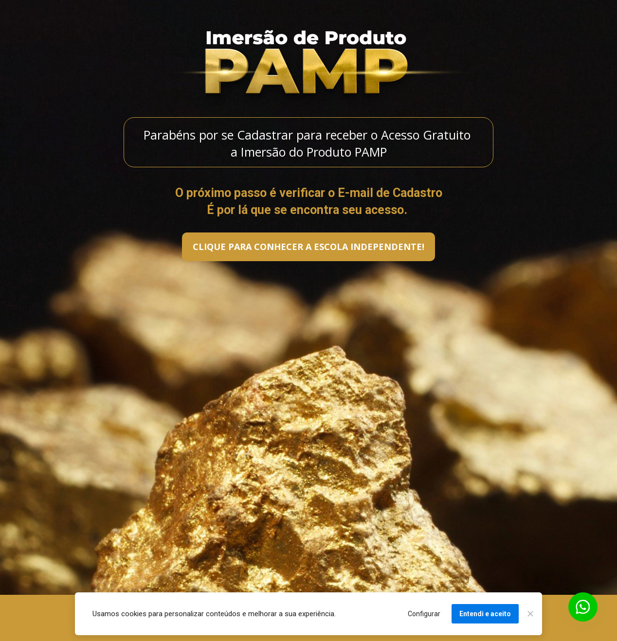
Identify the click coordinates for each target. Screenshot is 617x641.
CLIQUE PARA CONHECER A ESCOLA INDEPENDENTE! (308, 246)
